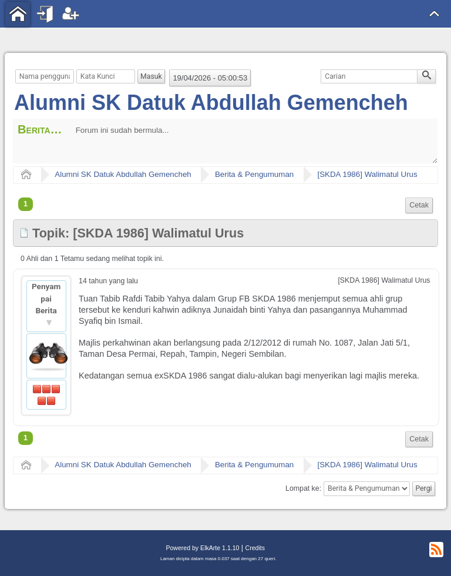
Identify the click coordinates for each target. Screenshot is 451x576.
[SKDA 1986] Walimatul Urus (367, 174)
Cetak (419, 205)
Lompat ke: (303, 488)
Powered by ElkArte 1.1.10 (202, 547)
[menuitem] (419, 205)
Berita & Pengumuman (254, 174)
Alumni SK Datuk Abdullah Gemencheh (211, 103)
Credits (255, 547)
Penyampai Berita (46, 298)
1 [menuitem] (25, 204)
